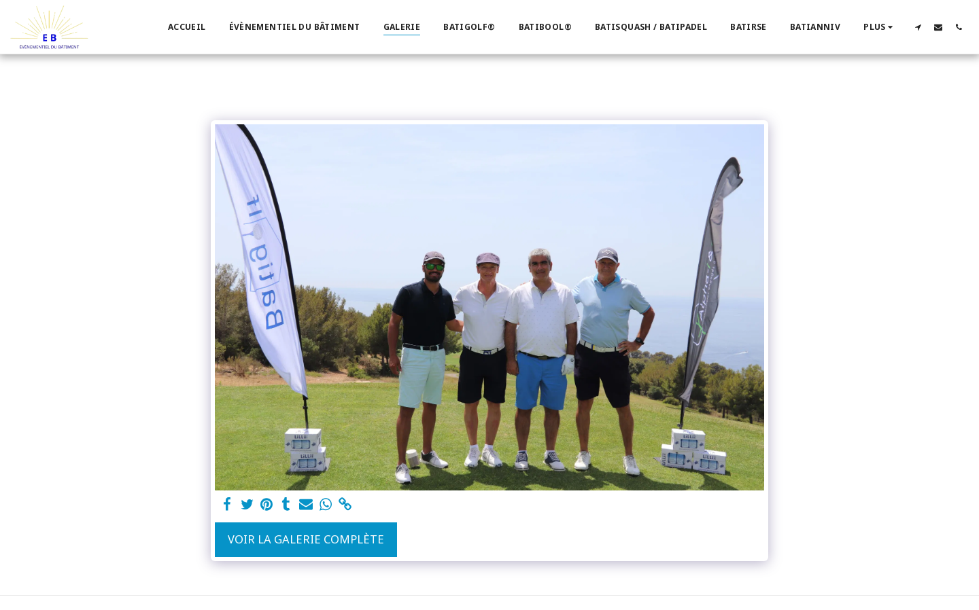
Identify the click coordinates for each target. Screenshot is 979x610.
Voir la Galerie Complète (306, 539)
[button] (917, 26)
